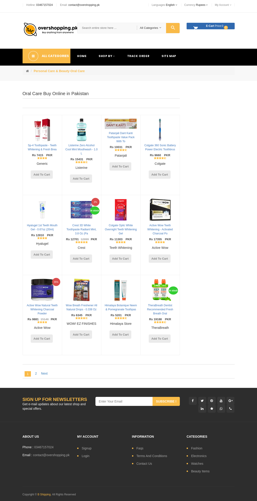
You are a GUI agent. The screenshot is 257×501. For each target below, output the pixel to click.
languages (164, 5)
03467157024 (44, 5)
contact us (144, 463)
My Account (223, 5)
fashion (196, 448)
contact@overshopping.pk (84, 5)
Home (81, 56)
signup (87, 448)
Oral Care (78, 71)
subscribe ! (166, 401)
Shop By (107, 56)
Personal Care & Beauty (51, 71)
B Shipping (44, 494)
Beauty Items (200, 471)
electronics (198, 456)
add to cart (41, 174)
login (85, 456)
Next (44, 373)
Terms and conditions (152, 456)
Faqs (140, 448)
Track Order (138, 56)
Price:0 (209, 26)
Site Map (169, 56)
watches (197, 463)
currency (196, 5)
